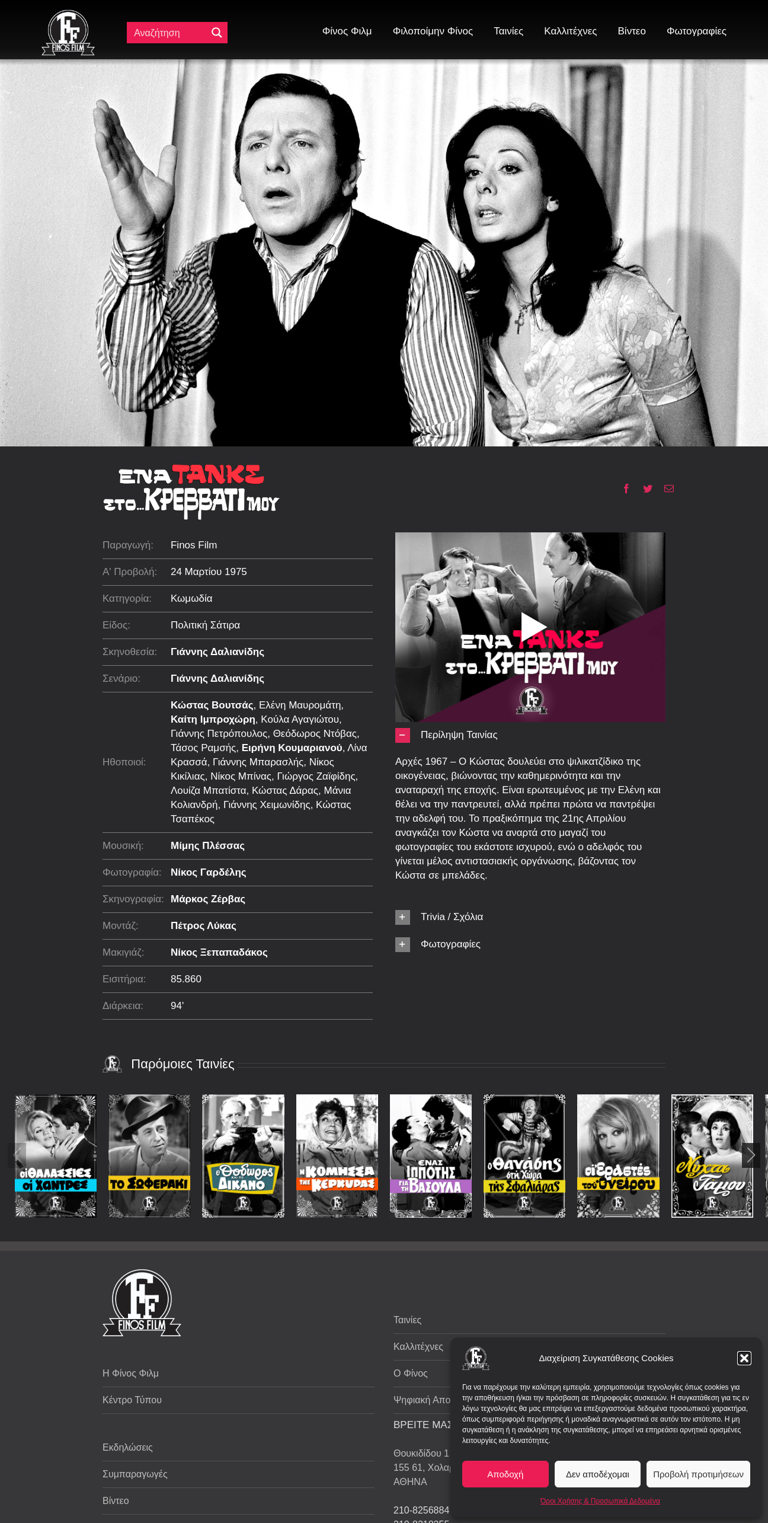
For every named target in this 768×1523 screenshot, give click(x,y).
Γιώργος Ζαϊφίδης (316, 776)
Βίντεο (116, 1501)
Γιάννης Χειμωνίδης (267, 804)
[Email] (664, 488)
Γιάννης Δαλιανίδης (217, 651)
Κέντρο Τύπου (132, 1400)
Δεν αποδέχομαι (597, 1474)
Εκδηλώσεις (128, 1447)
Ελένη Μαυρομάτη (300, 705)
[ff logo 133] (68, 14)
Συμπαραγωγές (135, 1474)
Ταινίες (407, 1320)
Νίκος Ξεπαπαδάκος (219, 952)
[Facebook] (622, 488)
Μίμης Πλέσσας (208, 845)
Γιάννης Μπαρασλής (258, 762)
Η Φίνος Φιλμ (131, 1373)
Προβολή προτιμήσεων (698, 1474)
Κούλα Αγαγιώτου (300, 719)
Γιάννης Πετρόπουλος (219, 733)
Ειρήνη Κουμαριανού (292, 747)
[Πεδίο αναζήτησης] (169, 32)
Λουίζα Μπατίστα (209, 790)
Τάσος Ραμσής (203, 747)
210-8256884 (421, 1510)
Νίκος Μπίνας (240, 776)
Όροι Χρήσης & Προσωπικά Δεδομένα (600, 1501)
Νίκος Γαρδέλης (209, 872)
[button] (744, 1358)
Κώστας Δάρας (285, 790)
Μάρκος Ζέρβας (208, 899)
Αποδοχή (505, 1474)
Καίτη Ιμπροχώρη (213, 719)
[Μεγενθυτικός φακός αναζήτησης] (217, 33)
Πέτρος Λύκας (203, 925)
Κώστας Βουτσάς (212, 705)
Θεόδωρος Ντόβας (315, 733)
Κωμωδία (192, 598)
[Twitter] (643, 488)
